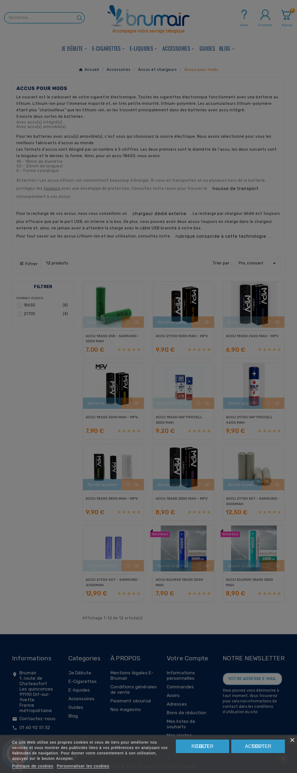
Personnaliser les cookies (83, 766)
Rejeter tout (202, 746)
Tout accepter (258, 746)
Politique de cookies (32, 766)
